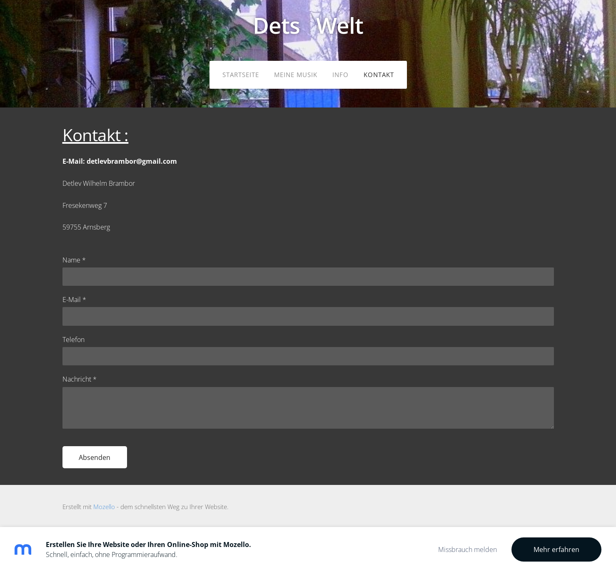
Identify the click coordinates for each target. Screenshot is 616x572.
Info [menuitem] (340, 74)
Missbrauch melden (467, 549)
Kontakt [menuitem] (379, 74)
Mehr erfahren (556, 549)
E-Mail (74, 299)
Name (74, 260)
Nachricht (79, 379)
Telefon (73, 339)
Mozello (104, 506)
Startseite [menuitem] (240, 74)
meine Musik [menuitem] (295, 74)
